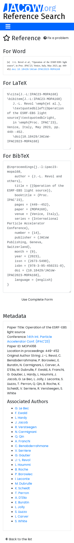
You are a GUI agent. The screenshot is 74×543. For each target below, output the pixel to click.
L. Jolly (20, 507)
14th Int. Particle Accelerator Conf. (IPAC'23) (29, 339)
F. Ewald (21, 413)
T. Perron (22, 493)
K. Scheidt (22, 488)
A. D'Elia (21, 497)
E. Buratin (22, 502)
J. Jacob (21, 422)
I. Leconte (22, 479)
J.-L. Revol (22, 460)
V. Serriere (23, 450)
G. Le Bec (22, 408)
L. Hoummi (23, 464)
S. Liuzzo (21, 511)
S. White (21, 521)
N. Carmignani (25, 432)
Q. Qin (19, 436)
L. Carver (22, 516)
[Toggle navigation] (8, 26)
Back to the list (19, 539)
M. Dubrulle (23, 483)
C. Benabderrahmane (31, 446)
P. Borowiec (24, 474)
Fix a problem (55, 38)
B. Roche (21, 469)
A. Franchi (22, 441)
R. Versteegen (26, 427)
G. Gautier (23, 455)
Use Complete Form (37, 299)
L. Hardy (21, 417)
